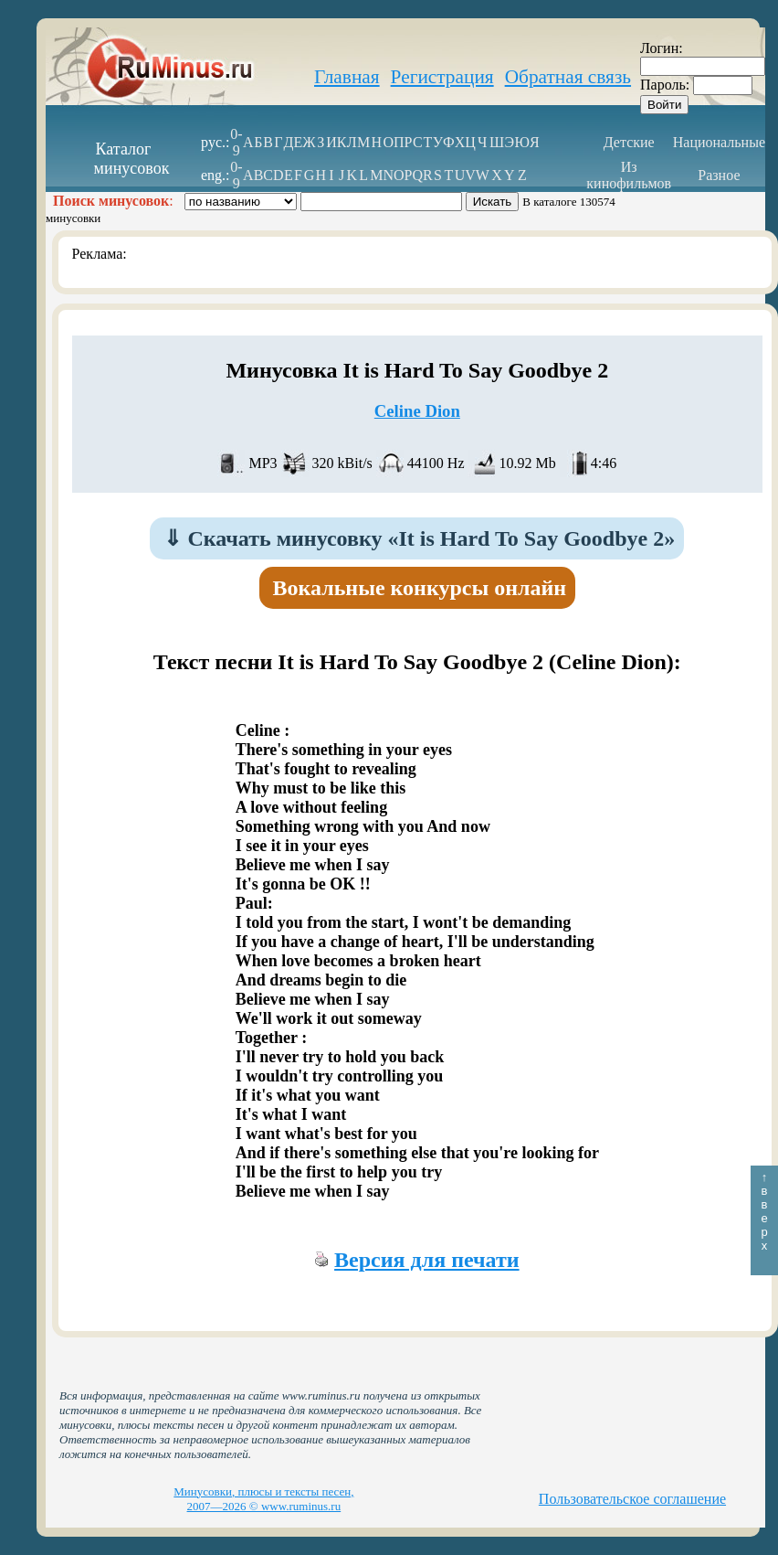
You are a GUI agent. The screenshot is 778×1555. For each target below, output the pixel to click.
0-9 (236, 142)
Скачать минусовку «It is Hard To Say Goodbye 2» (419, 538)
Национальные (719, 142)
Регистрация (442, 77)
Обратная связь (568, 77)
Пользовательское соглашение (632, 1499)
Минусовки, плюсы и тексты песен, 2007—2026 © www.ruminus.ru (263, 1499)
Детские (629, 142)
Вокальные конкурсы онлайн (420, 588)
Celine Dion (417, 411)
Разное (719, 175)
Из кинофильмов (628, 175)
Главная (347, 77)
